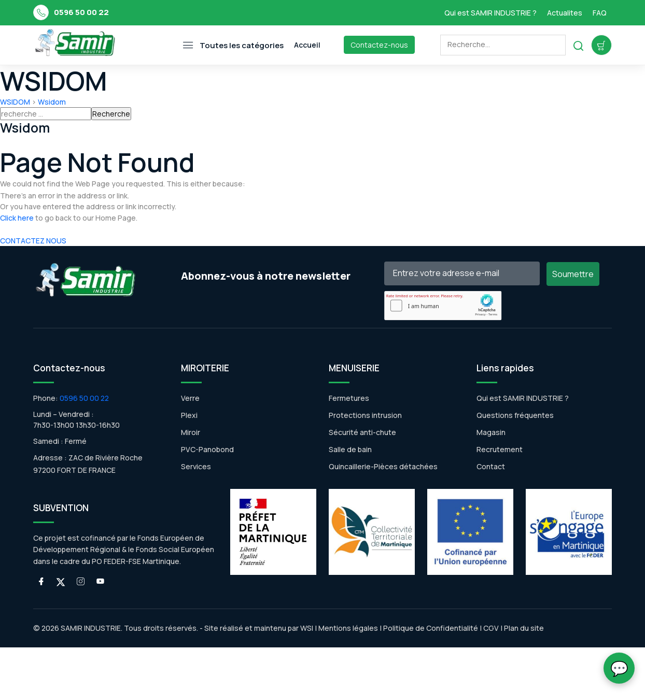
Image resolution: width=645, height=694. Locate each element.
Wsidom (52, 102)
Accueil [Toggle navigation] (307, 45)
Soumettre (573, 274)
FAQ (600, 13)
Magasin (491, 432)
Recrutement (499, 449)
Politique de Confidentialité (430, 628)
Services (196, 466)
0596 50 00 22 (81, 12)
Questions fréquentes (515, 415)
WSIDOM (15, 102)
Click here (17, 218)
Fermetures (349, 398)
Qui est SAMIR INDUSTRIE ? (490, 13)
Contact (490, 466)
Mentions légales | (350, 628)
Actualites (564, 13)
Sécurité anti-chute (362, 432)
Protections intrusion (365, 415)
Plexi (189, 415)
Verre (190, 398)
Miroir (190, 432)
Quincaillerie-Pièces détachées (383, 466)
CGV (491, 628)
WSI (306, 628)
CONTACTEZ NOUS (33, 240)
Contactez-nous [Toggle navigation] (379, 45)
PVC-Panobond (207, 449)
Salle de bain (350, 449)
